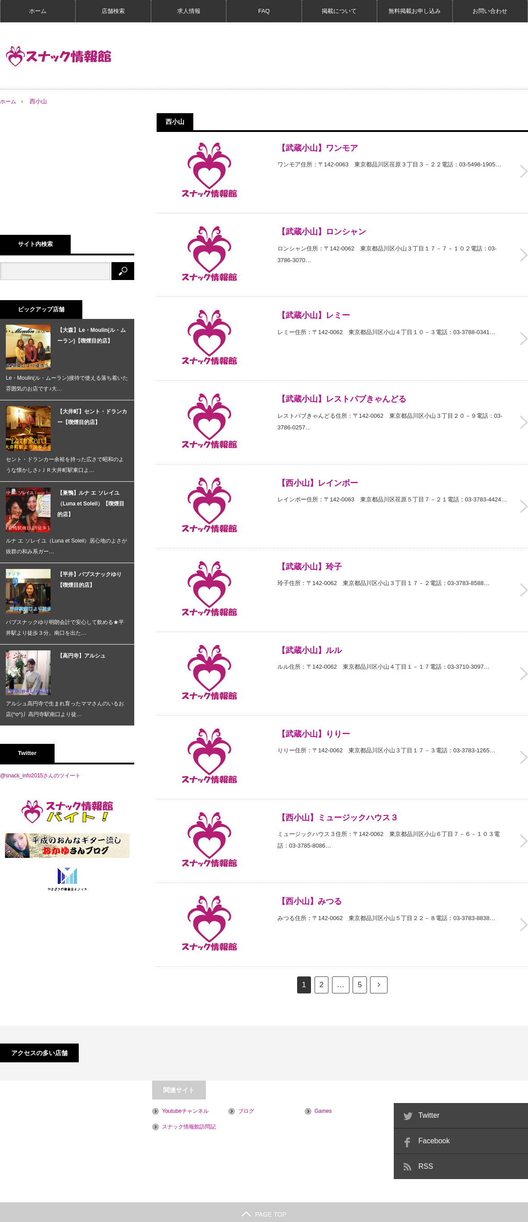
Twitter (428, 1088)
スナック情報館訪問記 (189, 1099)
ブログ (246, 1084)
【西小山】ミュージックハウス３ (337, 795)
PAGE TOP (264, 1187)
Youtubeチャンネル (185, 1084)
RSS (425, 1139)
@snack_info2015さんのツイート (40, 775)
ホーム (38, 11)
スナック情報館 (463, 1211)
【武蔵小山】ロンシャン (321, 229)
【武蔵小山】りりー (313, 714)
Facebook (434, 1113)
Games (323, 1084)
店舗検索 (113, 11)
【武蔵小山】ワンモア (317, 148)
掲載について (339, 11)
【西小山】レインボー (317, 471)
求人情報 (188, 11)
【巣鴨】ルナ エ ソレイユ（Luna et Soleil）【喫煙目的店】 (90, 504)
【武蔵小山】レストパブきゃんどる (341, 390)
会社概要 (119, 1211)
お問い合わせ (490, 11)
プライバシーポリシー (67, 1211)
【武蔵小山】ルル (309, 633)
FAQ (264, 11)
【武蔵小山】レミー (313, 310)
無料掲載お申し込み (414, 11)
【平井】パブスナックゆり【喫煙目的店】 (89, 579)
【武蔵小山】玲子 (309, 552)
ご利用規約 (13, 1211)
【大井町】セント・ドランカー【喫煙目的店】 (92, 416)
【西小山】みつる (309, 876)
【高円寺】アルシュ (81, 656)
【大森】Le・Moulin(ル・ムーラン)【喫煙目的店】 (91, 335)
